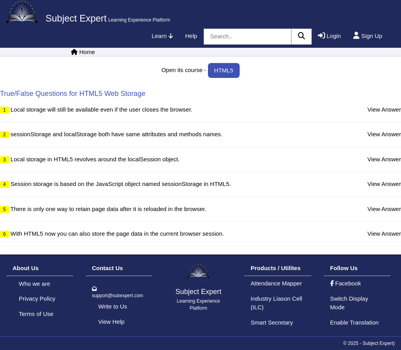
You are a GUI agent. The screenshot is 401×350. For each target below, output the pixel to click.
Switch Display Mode (349, 303)
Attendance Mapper (276, 283)
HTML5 (223, 70)
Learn (162, 35)
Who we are (34, 283)
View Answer (384, 109)
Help (191, 35)
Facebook (345, 283)
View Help (111, 321)
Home (87, 52)
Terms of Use (36, 313)
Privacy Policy (37, 298)
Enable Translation (354, 322)
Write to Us (112, 306)
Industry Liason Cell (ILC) (276, 303)
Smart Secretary (272, 322)
